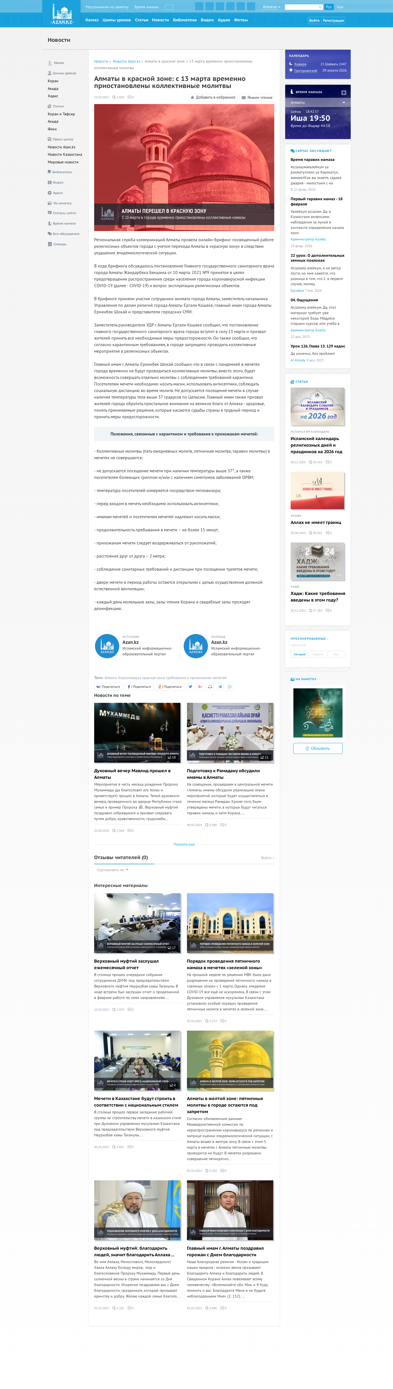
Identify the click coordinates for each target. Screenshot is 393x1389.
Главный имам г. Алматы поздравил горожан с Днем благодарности (225, 1251)
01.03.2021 (101, 1308)
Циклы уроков (117, 19)
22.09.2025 (101, 830)
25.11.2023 (298, 610)
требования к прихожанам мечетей (196, 678)
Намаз (92, 19)
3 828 (118, 97)
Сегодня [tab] (299, 654)
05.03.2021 (194, 1021)
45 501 (315, 533)
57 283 (315, 610)
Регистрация (333, 20)
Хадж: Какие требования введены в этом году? (318, 597)
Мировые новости (63, 162)
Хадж (295, 586)
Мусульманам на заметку (107, 7)
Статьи (141, 19)
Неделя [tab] (318, 654)
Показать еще (184, 844)
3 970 (118, 1009)
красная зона (153, 678)
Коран (53, 81)
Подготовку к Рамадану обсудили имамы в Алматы (223, 774)
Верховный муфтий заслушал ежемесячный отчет (126, 964)
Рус (329, 7)
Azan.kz (131, 642)
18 (172, 757)
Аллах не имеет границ (316, 522)
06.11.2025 (298, 462)
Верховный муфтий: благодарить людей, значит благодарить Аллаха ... (134, 1251)
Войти (314, 20)
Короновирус (129, 678)
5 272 (211, 1021)
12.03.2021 (101, 97)
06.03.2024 (194, 825)
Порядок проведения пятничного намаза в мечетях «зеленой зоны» (224, 964)
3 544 (118, 830)
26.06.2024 (298, 533)
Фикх (52, 129)
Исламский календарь (310, 431)
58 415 (315, 462)
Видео (207, 19)
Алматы (111, 678)
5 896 (211, 1308)
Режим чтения (257, 97)
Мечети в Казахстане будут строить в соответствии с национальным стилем (136, 1102)
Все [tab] (336, 654)
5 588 (211, 825)
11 (264, 757)
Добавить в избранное (212, 97)
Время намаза (146, 7)
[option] (318, 713)
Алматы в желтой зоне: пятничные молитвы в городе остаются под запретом (225, 1105)
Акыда (53, 88)
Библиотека (185, 19)
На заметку (304, 679)
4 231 (118, 1308)
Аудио (224, 19)
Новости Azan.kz (61, 147)
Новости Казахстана (65, 154)
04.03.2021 (194, 1170)
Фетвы (241, 19)
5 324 (211, 1170)
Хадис (53, 96)
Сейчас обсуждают (311, 151)
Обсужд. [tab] (299, 645)
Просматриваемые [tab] (308, 639)
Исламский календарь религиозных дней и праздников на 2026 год (316, 445)
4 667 (118, 1147)
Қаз (340, 7)
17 (172, 948)
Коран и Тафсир (61, 114)
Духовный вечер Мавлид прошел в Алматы (132, 774)
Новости (160, 19)
